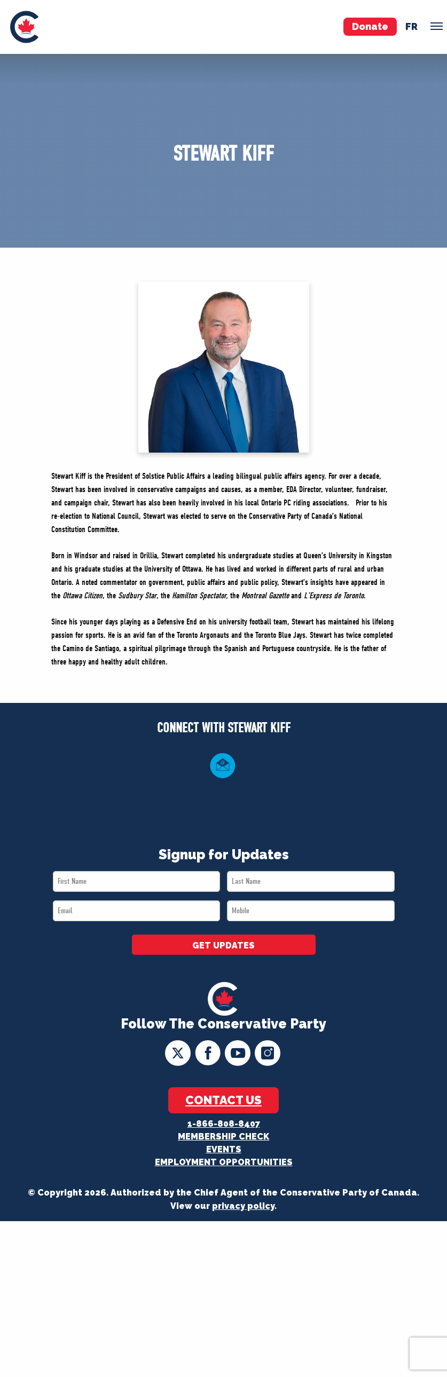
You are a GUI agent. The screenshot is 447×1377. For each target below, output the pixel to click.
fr (411, 26)
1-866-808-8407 (223, 1124)
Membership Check (223, 1136)
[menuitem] (24, 27)
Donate (370, 26)
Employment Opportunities (224, 1162)
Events (223, 1149)
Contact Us (223, 1100)
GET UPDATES (223, 945)
